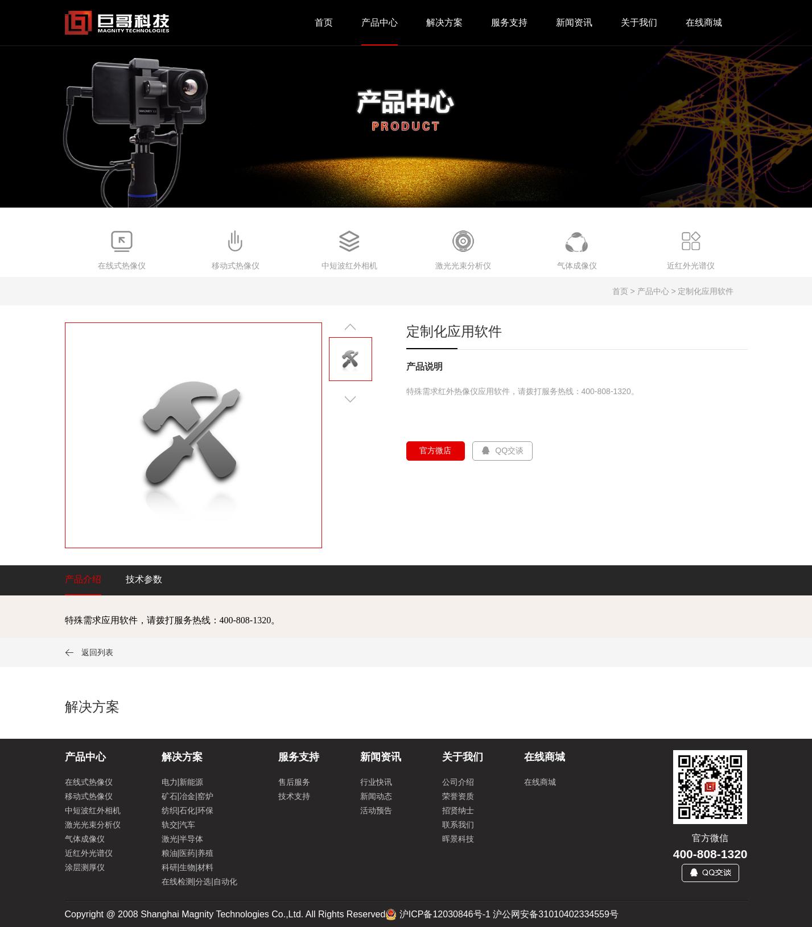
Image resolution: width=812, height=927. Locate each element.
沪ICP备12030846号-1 (445, 914)
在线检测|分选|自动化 (199, 881)
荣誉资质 (458, 796)
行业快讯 (376, 782)
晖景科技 (458, 838)
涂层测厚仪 (85, 867)
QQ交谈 (502, 450)
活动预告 (376, 810)
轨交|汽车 (179, 824)
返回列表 (89, 652)
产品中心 (379, 22)
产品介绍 (83, 579)
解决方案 (444, 22)
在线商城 (704, 22)
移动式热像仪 (89, 796)
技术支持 (294, 796)
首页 (324, 22)
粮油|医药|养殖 (187, 853)
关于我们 (639, 22)
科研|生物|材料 (187, 867)
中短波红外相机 (93, 810)
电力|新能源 (183, 782)
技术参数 (144, 579)
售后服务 (294, 782)
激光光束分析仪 (93, 824)
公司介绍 (458, 782)
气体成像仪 (85, 838)
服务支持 (509, 22)
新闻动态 (376, 796)
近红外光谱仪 (89, 853)
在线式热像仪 (89, 782)
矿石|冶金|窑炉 (187, 796)
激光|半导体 (183, 838)
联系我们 (458, 824)
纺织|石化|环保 (187, 810)
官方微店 (435, 450)
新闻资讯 (574, 22)
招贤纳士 (458, 810)
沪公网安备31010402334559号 (556, 914)
